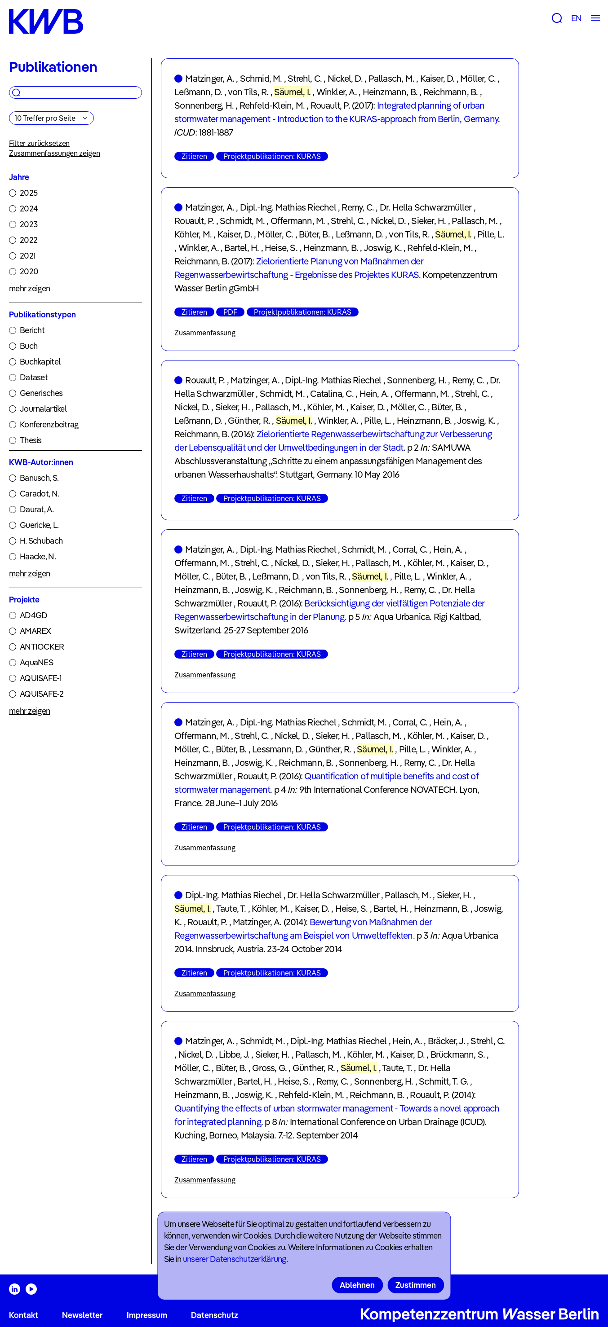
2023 (28, 224)
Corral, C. (409, 549)
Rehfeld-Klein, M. (272, 105)
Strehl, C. (305, 78)
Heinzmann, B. (390, 91)
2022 (28, 240)
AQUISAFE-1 (41, 678)
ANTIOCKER (42, 647)
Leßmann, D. (198, 91)
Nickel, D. (345, 78)
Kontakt (23, 1315)
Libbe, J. (234, 1054)
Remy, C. (358, 207)
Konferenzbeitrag (49, 424)
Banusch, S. (39, 478)
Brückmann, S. (457, 1054)
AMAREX (35, 631)
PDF (230, 312)
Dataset (34, 377)
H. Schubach (41, 541)
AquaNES (36, 662)
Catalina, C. (331, 393)
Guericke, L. (39, 525)
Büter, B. (314, 234)
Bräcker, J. (446, 1040)
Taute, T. (231, 908)
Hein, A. (374, 393)
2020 (29, 271)
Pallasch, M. (391, 78)
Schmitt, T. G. (443, 1081)
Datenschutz (214, 1315)
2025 (28, 193)
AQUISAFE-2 (41, 694)
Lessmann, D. (277, 749)
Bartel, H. (241, 247)
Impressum (147, 1315)
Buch (28, 346)
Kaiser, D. (437, 78)
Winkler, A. (336, 91)
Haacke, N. (38, 556)
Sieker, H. (428, 220)
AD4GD (33, 615)
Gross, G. (269, 1067)
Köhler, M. (193, 234)
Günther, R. (249, 420)
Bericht (32, 330)
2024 (29, 208)
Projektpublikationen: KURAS (272, 156)
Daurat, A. (36, 509)
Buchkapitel (40, 361)
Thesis (31, 440)
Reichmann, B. (450, 91)
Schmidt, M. (242, 220)
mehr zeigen (29, 288)
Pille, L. (490, 234)
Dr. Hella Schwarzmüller (426, 207)
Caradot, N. (39, 493)
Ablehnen (357, 1285)
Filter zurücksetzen (39, 143)
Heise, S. (281, 247)
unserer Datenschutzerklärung (234, 1259)
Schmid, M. (261, 78)
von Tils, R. (248, 91)
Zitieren (194, 156)
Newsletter (82, 1315)
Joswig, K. (383, 247)
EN (576, 18)
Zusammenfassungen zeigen (54, 153)
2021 (28, 255)
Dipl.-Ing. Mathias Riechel (288, 207)
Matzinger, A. (209, 78)
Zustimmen (415, 1285)
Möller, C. (478, 78)
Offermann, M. (298, 220)
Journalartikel (43, 409)
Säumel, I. (292, 91)
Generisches (41, 393)
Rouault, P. (330, 105)
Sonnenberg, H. (204, 105)
